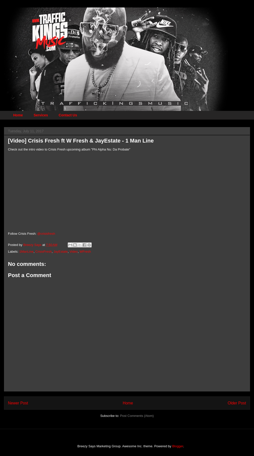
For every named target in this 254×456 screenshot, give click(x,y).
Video (73, 251)
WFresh (85, 251)
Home (18, 115)
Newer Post (18, 403)
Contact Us (68, 115)
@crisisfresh (46, 233)
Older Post (237, 403)
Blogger (177, 446)
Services (41, 115)
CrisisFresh (43, 251)
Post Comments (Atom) (137, 416)
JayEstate (61, 251)
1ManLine (26, 251)
